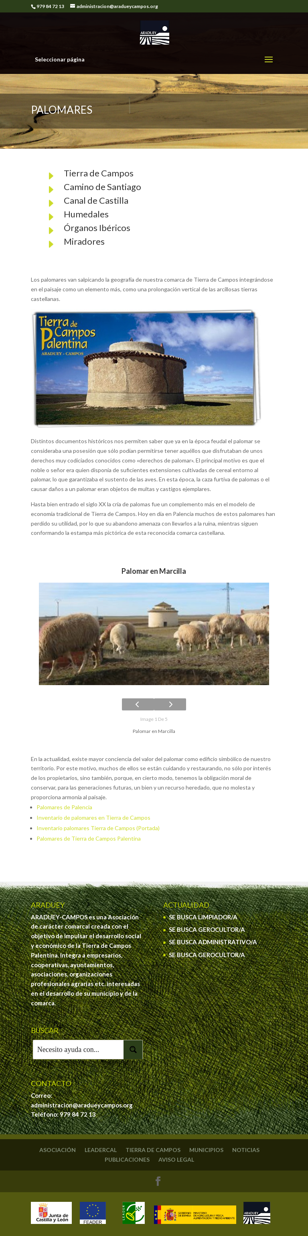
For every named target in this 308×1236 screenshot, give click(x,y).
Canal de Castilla (96, 200)
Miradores (84, 241)
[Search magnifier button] (133, 1049)
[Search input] (78, 1050)
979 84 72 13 (78, 1114)
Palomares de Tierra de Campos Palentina (88, 838)
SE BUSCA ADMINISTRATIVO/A (213, 941)
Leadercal (101, 1149)
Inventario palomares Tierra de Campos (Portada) (98, 828)
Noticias (245, 1149)
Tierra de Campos (99, 173)
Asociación (57, 1149)
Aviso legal (176, 1159)
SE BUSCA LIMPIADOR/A (203, 917)
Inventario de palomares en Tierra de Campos (93, 817)
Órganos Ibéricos (97, 227)
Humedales (86, 214)
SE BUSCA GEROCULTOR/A (207, 929)
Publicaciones (127, 1159)
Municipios (206, 1149)
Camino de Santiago (102, 186)
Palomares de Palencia (64, 807)
